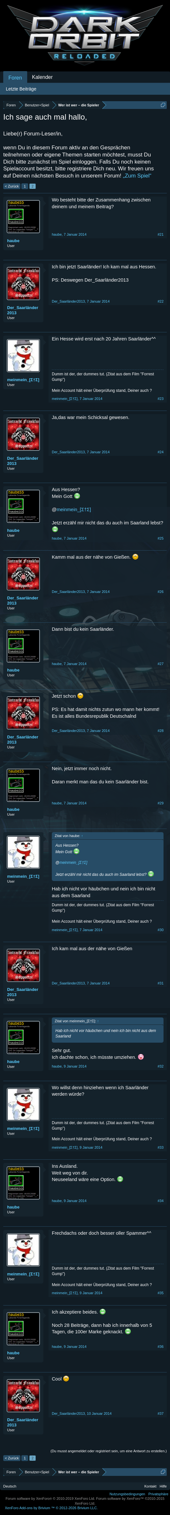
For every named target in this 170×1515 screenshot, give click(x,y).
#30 (161, 930)
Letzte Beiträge (21, 88)
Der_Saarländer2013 (22, 310)
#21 (161, 234)
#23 (161, 399)
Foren (15, 78)
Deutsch (9, 1486)
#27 (161, 664)
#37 (161, 1413)
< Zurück (12, 186)
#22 (161, 301)
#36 (161, 1346)
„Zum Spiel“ (137, 176)
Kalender (42, 77)
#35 (161, 1293)
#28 (161, 731)
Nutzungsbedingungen (127, 1494)
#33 (161, 1147)
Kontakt (150, 1486)
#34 (161, 1201)
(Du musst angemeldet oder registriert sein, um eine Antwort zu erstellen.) (109, 1451)
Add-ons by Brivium (51, 1508)
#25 (161, 538)
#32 (161, 1066)
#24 (161, 452)
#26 (161, 592)
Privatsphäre (158, 1494)
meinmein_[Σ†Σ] (23, 379)
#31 (161, 983)
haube (13, 240)
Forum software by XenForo (50, 1498)
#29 (161, 803)
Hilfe (163, 1486)
